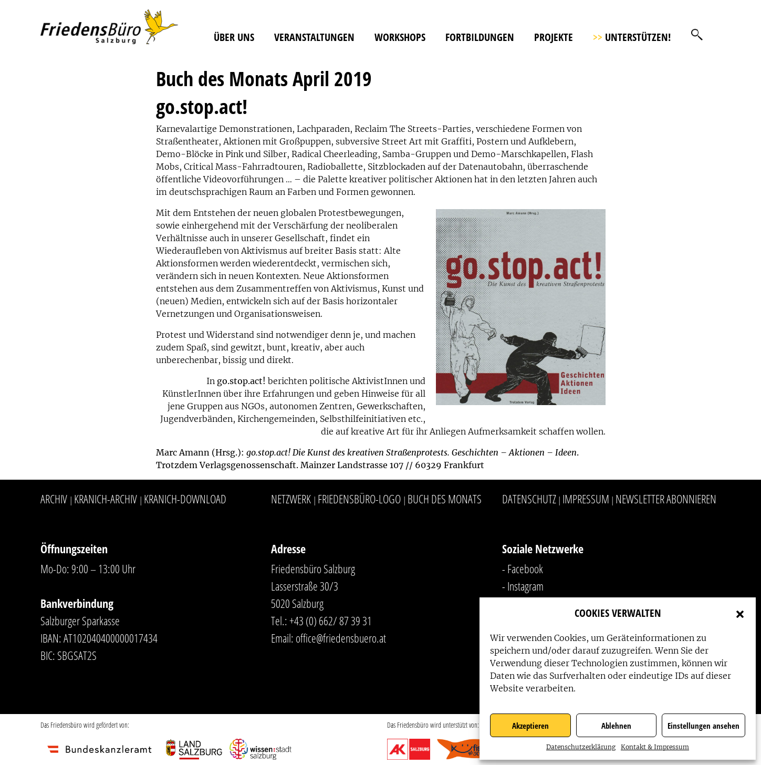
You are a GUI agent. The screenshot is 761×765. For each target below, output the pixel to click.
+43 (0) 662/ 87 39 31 (330, 620)
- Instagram (523, 586)
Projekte (553, 37)
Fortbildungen (479, 37)
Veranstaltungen (314, 37)
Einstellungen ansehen (703, 725)
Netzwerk (291, 498)
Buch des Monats (445, 498)
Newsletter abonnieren (666, 498)
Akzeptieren (530, 725)
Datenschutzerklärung (581, 747)
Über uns (234, 37)
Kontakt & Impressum (655, 747)
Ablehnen (616, 725)
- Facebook (522, 568)
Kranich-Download (185, 498)
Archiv (53, 498)
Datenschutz (529, 498)
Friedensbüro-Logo (359, 498)
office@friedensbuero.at (341, 638)
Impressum (585, 498)
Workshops (399, 37)
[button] (740, 613)
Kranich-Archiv (105, 498)
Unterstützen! (632, 37)
